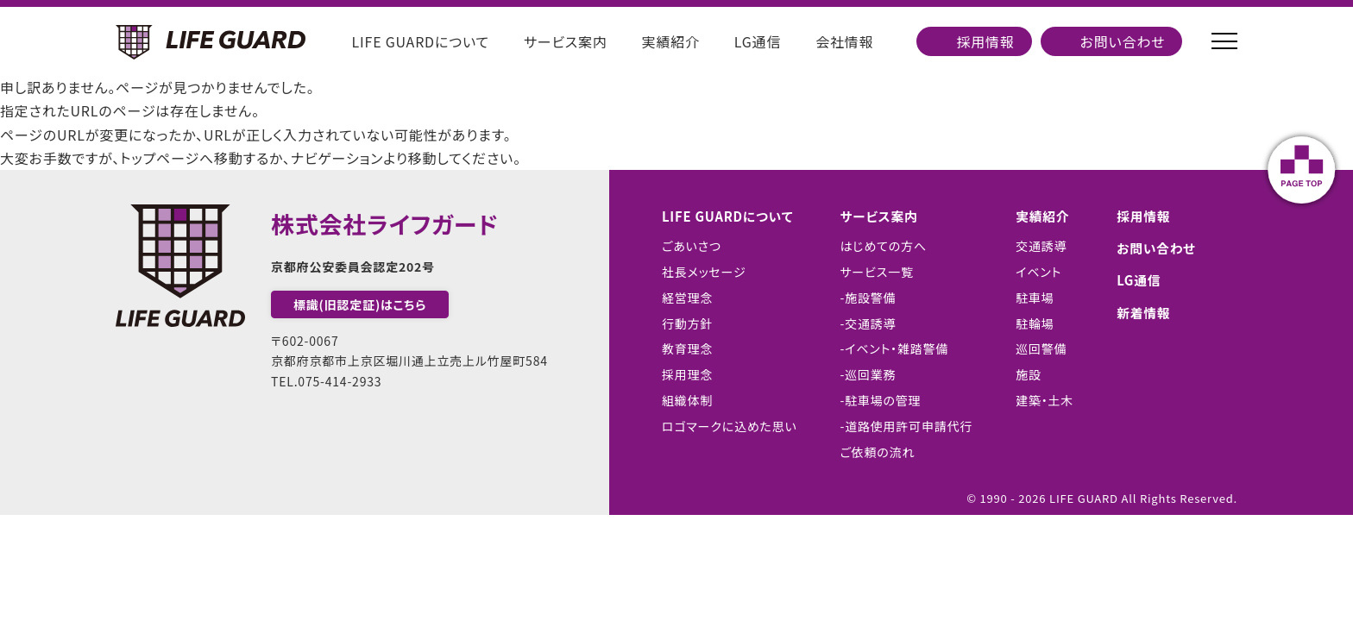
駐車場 (1035, 297)
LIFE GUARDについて (420, 41)
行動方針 (680, 323)
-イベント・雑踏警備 (894, 348)
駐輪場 (1035, 323)
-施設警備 (868, 297)
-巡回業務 (868, 374)
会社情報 (844, 41)
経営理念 (680, 297)
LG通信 (757, 41)
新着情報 (1145, 312)
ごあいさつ (684, 245)
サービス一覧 (877, 271)
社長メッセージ (697, 271)
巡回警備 (1041, 348)
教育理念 (680, 348)
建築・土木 (1044, 400)
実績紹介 (671, 41)
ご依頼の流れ (878, 452)
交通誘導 (1041, 245)
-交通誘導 (868, 323)
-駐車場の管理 (881, 400)
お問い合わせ (1123, 41)
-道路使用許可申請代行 (906, 426)
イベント (1038, 271)
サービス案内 (565, 41)
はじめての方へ (883, 245)
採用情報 (985, 41)
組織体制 (680, 400)
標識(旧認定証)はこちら (359, 304)
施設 (1028, 374)
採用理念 (680, 374)
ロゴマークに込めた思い (722, 426)
